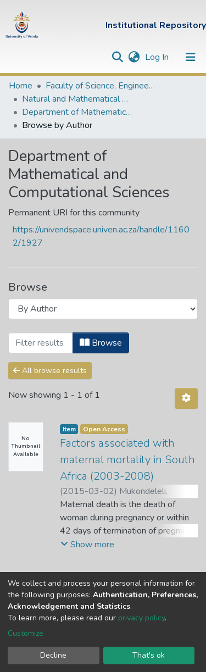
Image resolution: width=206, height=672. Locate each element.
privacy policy (141, 618)
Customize (25, 633)
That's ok (148, 655)
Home (20, 86)
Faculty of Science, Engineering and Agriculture (100, 86)
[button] (134, 57)
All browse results (50, 370)
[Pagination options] (186, 398)
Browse (101, 343)
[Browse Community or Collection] (103, 308)
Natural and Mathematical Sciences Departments (77, 99)
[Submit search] (117, 57)
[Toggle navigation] (190, 57)
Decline (53, 655)
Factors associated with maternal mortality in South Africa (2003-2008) (127, 460)
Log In (158, 57)
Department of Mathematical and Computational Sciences (77, 112)
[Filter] (40, 342)
